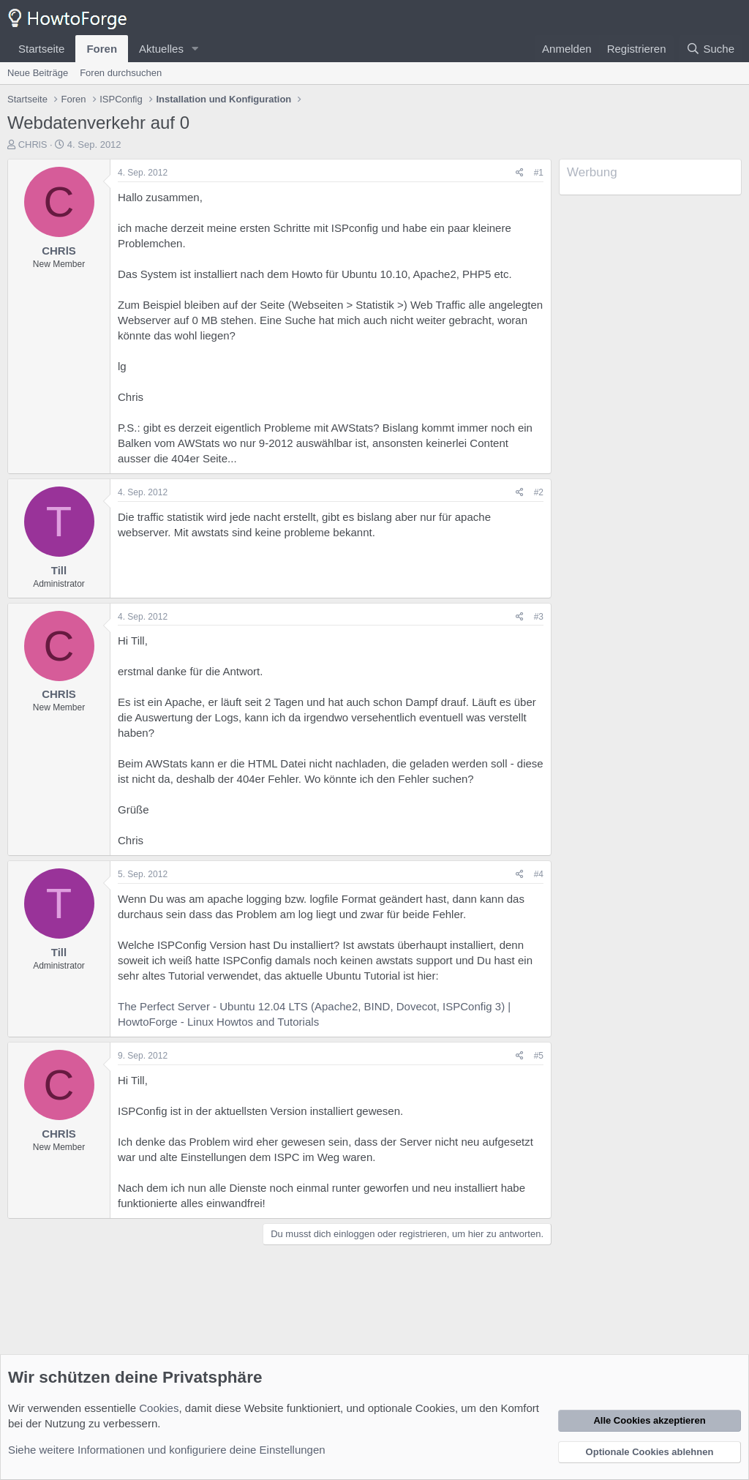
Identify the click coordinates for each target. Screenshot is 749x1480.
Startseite (41, 48)
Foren (101, 48)
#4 (538, 874)
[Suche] (710, 48)
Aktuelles (161, 48)
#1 (538, 173)
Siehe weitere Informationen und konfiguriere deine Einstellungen (166, 1449)
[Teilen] (520, 173)
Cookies (158, 1408)
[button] (195, 48)
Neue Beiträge (37, 72)
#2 (538, 492)
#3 (538, 617)
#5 (538, 1056)
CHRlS (33, 144)
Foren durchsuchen (121, 72)
